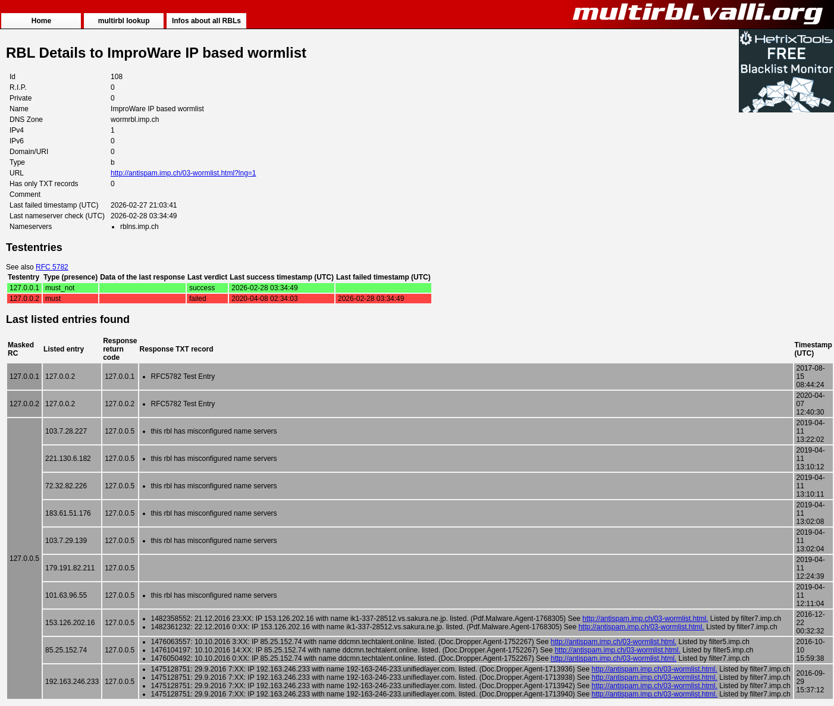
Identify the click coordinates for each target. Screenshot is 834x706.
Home (41, 21)
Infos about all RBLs (206, 21)
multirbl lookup (124, 21)
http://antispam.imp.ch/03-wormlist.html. (645, 618)
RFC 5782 (52, 267)
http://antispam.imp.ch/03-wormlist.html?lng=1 (183, 173)
